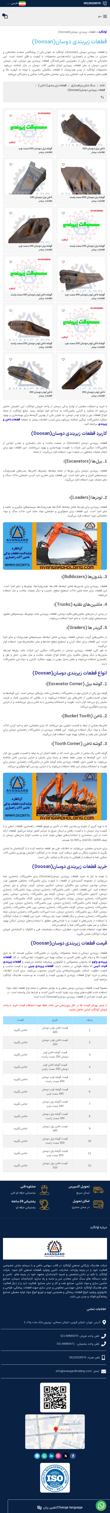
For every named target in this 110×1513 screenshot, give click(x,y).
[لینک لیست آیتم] (53, 1336)
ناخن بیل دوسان (94, 149)
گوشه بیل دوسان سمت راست (87, 197)
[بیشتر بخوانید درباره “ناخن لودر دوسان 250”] (98, 396)
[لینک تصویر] (101, 1506)
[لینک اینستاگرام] (59, 1456)
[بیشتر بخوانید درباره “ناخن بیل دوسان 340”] (45, 201)
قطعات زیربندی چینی (40, 966)
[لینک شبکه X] (66, 1456)
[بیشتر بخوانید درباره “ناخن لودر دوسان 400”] (45, 396)
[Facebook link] (73, 1456)
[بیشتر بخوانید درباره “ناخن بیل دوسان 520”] (98, 152)
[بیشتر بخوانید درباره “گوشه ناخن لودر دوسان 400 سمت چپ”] (98, 298)
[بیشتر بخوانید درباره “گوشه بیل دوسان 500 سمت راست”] (98, 201)
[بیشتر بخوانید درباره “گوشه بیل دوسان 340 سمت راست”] (98, 250)
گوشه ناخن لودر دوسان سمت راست (31, 295)
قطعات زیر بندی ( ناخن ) (52, 86)
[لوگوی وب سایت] (55, 16)
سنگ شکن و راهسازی (83, 86)
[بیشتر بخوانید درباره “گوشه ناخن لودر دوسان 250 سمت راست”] (45, 347)
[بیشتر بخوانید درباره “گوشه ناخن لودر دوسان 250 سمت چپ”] (98, 347)
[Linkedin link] (51, 1456)
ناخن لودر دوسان (93, 392)
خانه (102, 86)
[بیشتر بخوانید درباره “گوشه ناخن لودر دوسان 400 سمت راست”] (45, 298)
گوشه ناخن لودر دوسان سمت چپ (85, 295)
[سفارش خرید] (102, 97)
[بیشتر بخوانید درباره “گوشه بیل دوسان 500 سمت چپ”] (45, 152)
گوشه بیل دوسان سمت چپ (35, 149)
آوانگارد (102, 32)
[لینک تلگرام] (37, 1456)
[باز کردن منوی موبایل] (102, 16)
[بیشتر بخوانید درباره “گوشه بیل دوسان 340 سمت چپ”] (45, 250)
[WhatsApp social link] (44, 1456)
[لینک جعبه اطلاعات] (79, 1190)
